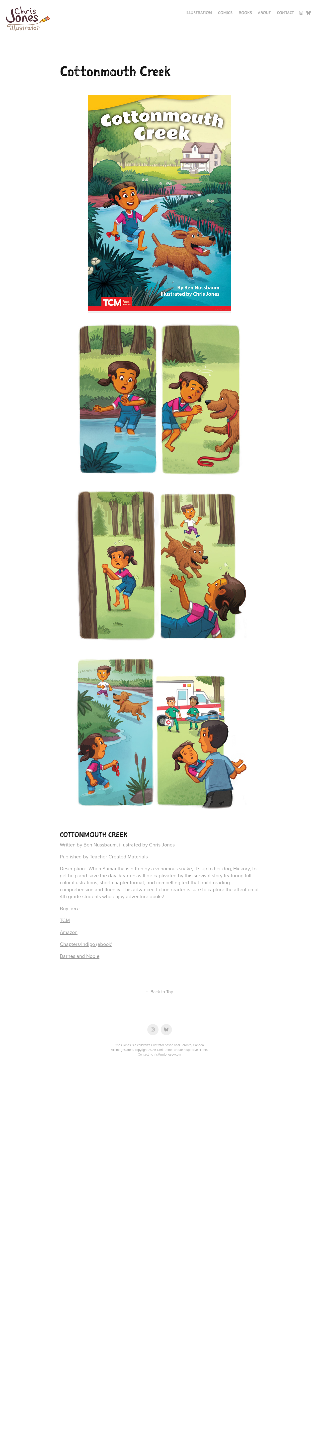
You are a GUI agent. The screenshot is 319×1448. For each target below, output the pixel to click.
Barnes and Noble (79, 956)
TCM (65, 920)
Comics (225, 12)
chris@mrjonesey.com (166, 1054)
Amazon (69, 932)
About (264, 12)
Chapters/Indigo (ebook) (86, 944)
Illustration (198, 12)
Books (245, 12)
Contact (285, 12)
